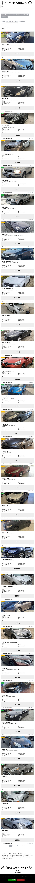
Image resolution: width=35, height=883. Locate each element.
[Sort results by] (12, 23)
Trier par (3, 23)
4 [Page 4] (17, 845)
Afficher (3, 28)
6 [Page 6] (22, 845)
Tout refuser (20, 879)
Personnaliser (28, 879)
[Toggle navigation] (2, 6)
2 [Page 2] (12, 845)
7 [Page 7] (24, 845)
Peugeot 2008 (12, 14)
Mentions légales (17, 872)
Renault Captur (5, 16)
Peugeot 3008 (4, 14)
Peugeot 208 (18, 14)
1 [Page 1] (10, 845)
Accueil (17, 870)
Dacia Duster (25, 14)
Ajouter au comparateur (7, 84)
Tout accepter (12, 879)
